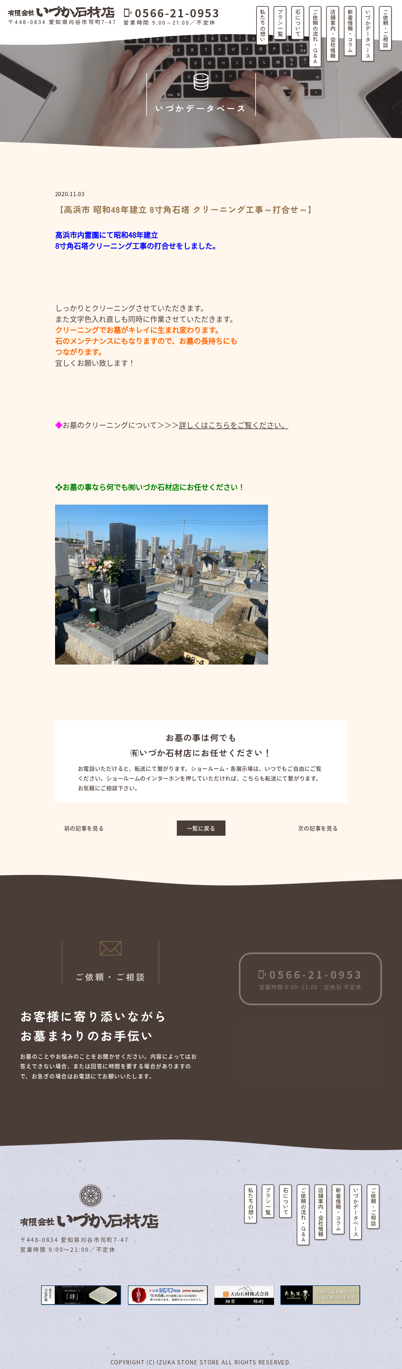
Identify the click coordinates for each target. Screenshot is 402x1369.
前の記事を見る (84, 828)
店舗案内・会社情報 (333, 33)
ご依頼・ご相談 (386, 28)
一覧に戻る (201, 828)
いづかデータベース (368, 33)
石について (298, 23)
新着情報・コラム (350, 31)
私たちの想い (263, 25)
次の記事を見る (318, 828)
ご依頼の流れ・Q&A (315, 36)
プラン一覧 (280, 23)
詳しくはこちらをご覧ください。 (233, 424)
